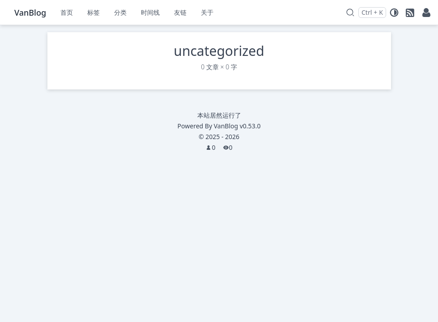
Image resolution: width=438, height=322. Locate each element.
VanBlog (237, 126)
